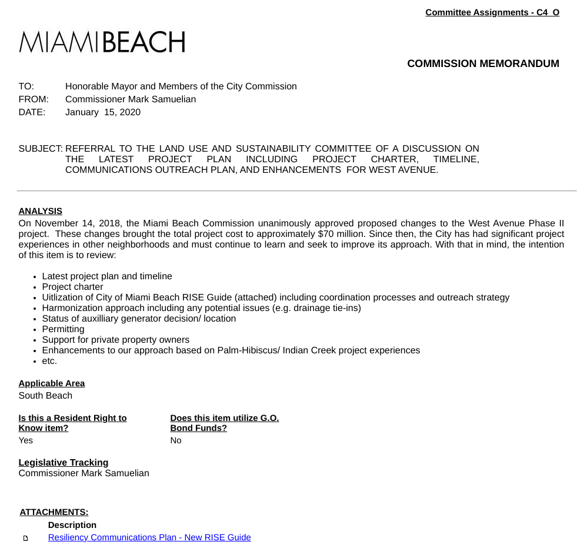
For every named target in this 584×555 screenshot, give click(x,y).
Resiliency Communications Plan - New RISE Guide (149, 538)
